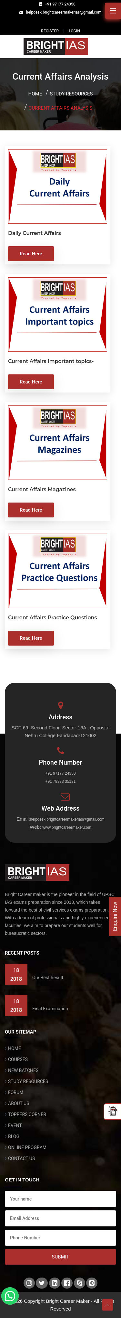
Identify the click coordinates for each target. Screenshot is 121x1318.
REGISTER (50, 31)
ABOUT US (18, 1103)
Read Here (31, 254)
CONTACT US (21, 1158)
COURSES (18, 1059)
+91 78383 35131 (60, 781)
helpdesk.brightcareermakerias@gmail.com (63, 12)
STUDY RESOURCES (28, 1081)
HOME (14, 1048)
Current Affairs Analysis (61, 108)
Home (35, 94)
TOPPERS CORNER (27, 1114)
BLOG (13, 1136)
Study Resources (71, 94)
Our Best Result (47, 977)
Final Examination (50, 1008)
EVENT (15, 1125)
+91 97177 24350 (60, 4)
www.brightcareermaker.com (66, 827)
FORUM (15, 1092)
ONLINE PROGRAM (27, 1147)
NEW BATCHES (23, 1070)
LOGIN (74, 31)
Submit (60, 1257)
